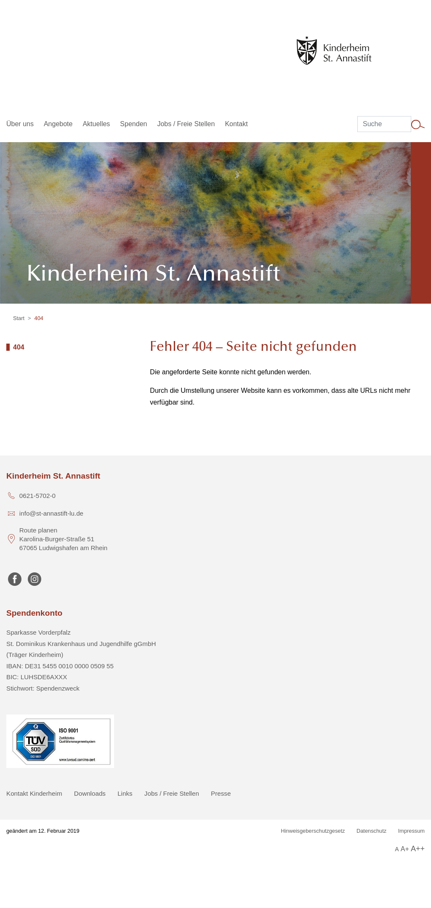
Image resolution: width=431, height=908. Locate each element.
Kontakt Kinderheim (34, 793)
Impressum (411, 831)
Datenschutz (371, 831)
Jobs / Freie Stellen (171, 793)
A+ (405, 848)
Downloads (90, 793)
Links (124, 793)
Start (18, 318)
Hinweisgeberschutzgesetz (313, 831)
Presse (221, 793)
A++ (418, 848)
